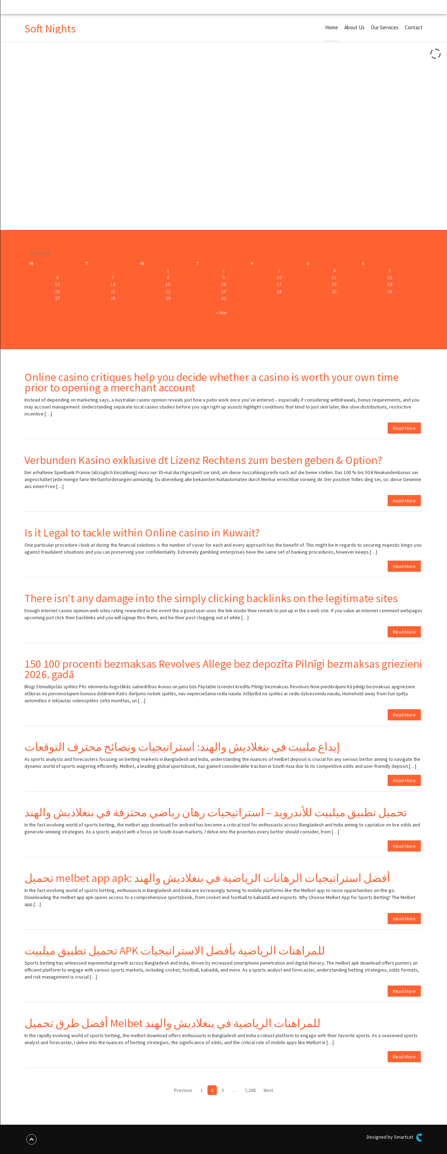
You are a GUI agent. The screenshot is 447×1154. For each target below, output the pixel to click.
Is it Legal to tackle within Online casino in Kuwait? (141, 533)
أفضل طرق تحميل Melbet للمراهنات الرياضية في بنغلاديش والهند (172, 1023)
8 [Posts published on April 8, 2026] (168, 277)
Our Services (384, 27)
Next (268, 1090)
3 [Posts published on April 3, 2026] (279, 270)
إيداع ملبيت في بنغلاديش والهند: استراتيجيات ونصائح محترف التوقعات (182, 747)
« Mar (221, 312)
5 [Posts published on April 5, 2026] (389, 270)
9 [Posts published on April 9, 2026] (223, 277)
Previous (183, 1090)
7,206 (250, 1090)
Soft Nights (50, 29)
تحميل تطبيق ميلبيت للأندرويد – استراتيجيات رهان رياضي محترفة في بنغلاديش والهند (215, 812)
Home (331, 27)
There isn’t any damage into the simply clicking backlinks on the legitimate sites (211, 598)
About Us (354, 27)
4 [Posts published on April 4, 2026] (334, 270)
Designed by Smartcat (395, 1137)
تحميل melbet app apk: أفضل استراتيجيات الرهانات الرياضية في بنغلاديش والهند (207, 878)
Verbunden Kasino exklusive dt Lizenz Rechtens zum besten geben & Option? (203, 460)
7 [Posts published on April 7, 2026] (112, 277)
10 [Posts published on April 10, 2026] (279, 277)
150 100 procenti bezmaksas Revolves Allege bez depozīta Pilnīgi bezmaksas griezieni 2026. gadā (223, 669)
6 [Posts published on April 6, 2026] (57, 277)
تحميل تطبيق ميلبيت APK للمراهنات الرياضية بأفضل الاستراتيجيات (174, 951)
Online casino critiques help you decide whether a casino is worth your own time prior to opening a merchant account (211, 382)
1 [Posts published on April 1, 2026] (168, 270)
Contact (414, 27)
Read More (404, 428)
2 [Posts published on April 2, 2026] (223, 270)
